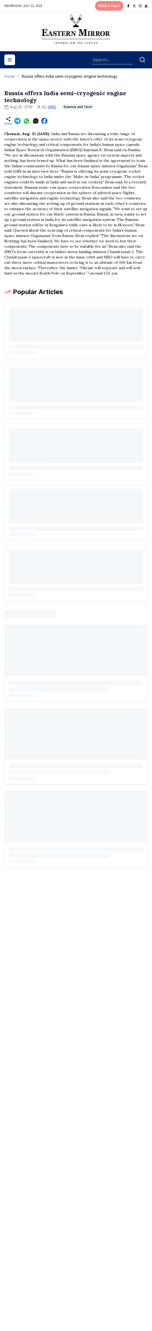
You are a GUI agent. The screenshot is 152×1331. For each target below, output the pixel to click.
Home (9, 76)
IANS (52, 107)
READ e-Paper (109, 6)
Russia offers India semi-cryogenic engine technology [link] (69, 76)
